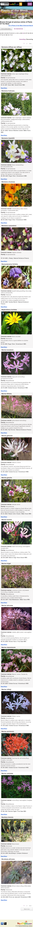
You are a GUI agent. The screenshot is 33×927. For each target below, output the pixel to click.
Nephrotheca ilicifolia (9, 310)
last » (30, 43)
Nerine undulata (7, 773)
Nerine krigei (6, 563)
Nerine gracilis (6, 478)
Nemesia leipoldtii (8, 138)
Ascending (22, 39)
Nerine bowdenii (7, 350)
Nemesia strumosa (8, 182)
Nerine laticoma (7, 605)
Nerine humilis (6, 520)
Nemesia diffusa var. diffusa (11, 47)
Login (26, 1)
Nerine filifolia (6, 394)
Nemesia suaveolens (8, 226)
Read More (4, 88)
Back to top (26, 909)
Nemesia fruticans (8, 91)
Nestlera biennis (7, 817)
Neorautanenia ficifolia (9, 264)
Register (30, 1)
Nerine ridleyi (6, 689)
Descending (29, 39)
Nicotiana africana (8, 859)
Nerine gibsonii (6, 436)
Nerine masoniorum (8, 647)
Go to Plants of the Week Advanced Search (21, 25)
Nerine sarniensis (7, 731)
